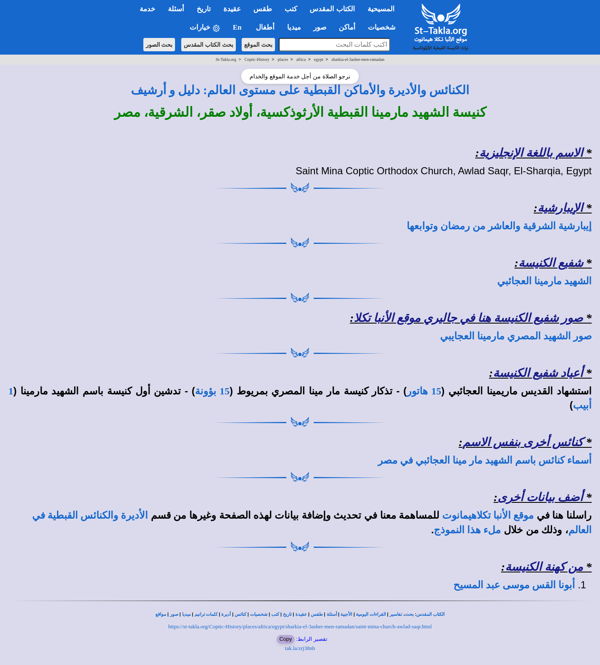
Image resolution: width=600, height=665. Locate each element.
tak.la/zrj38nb (300, 648)
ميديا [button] (294, 27)
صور (174, 614)
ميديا (186, 614)
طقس (317, 614)
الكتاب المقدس (430, 614)
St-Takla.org (226, 59)
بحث (409, 614)
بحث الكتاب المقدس (208, 44)
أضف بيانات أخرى (540, 497)
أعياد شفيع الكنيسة (538, 372)
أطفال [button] (265, 27)
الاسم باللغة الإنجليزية (531, 152)
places (283, 59)
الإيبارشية (560, 207)
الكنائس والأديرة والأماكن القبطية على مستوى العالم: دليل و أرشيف (300, 90)
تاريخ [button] (204, 9)
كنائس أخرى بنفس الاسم (522, 442)
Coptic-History (257, 59)
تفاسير (396, 614)
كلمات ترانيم (206, 614)
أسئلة (332, 614)
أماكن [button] (347, 27)
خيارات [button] (205, 27)
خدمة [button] (147, 9)
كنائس (240, 614)
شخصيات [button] (384, 27)
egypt (318, 59)
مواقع (160, 614)
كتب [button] (291, 9)
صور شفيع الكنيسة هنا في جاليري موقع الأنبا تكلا (468, 317)
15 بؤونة (212, 391)
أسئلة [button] (176, 9)
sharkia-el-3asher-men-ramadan (358, 59)
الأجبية (346, 614)
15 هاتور (424, 391)
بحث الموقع (258, 44)
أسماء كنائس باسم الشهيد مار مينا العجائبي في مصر (485, 460)
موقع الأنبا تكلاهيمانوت (488, 515)
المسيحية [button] (381, 9)
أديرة (226, 614)
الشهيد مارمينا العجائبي (544, 281)
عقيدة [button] (232, 9)
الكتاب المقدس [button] (332, 9)
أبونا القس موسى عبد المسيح (514, 585)
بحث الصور (159, 44)
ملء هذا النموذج (467, 529)
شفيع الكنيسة (550, 262)
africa (301, 59)
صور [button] (319, 27)
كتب (275, 614)
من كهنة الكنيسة (544, 566)
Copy (285, 639)
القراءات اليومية (371, 614)
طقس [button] (262, 9)
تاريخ (287, 614)
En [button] (238, 27)
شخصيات (259, 614)
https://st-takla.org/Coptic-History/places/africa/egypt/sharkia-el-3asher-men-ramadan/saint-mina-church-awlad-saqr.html (300, 626)
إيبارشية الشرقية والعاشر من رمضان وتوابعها (499, 226)
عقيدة (301, 614)
